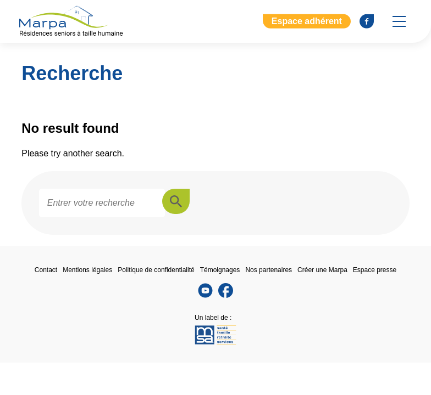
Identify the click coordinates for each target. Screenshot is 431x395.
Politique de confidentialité (156, 270)
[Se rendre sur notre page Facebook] (367, 21)
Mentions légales (87, 270)
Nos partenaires (268, 270)
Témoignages (220, 270)
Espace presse (374, 270)
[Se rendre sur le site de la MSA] (215, 335)
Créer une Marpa (322, 270)
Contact (46, 270)
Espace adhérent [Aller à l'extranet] (307, 21)
